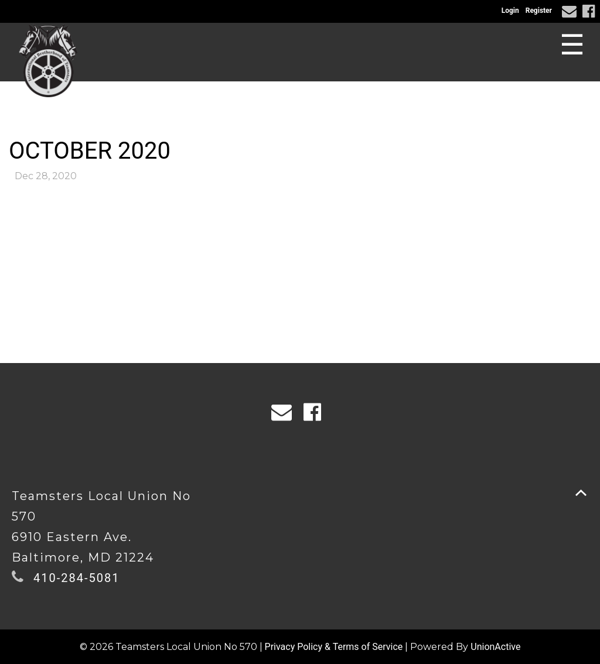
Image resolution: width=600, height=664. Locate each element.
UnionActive (495, 646)
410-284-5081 (76, 578)
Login (510, 10)
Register (539, 10)
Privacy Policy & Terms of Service (334, 646)
